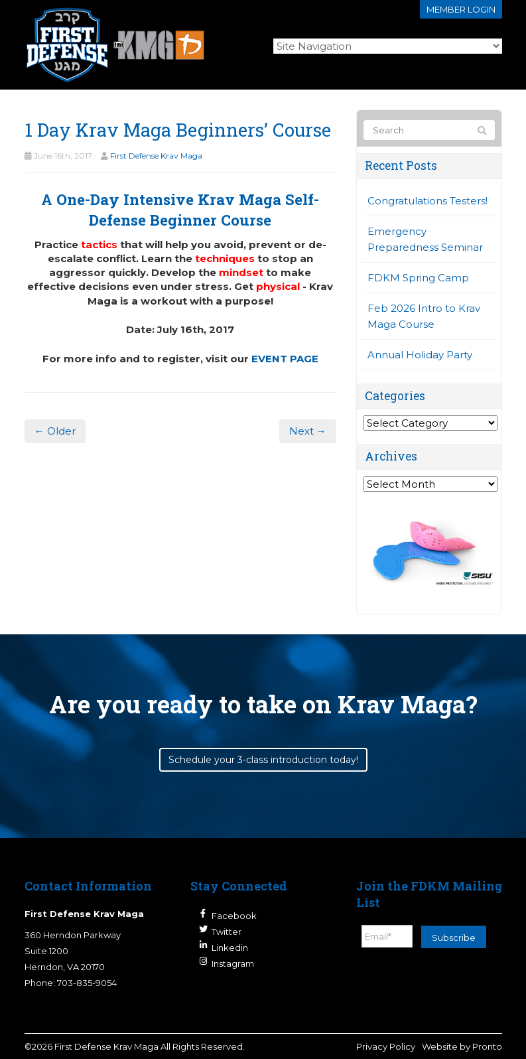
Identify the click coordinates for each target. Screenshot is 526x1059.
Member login (461, 9)
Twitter (226, 931)
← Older (55, 431)
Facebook (234, 915)
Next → (307, 431)
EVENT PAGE (284, 358)
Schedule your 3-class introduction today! (263, 760)
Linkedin (230, 947)
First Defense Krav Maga (156, 156)
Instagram (233, 963)
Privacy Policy (385, 1046)
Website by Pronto (462, 1046)
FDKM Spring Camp (418, 277)
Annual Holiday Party (419, 354)
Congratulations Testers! (427, 200)
